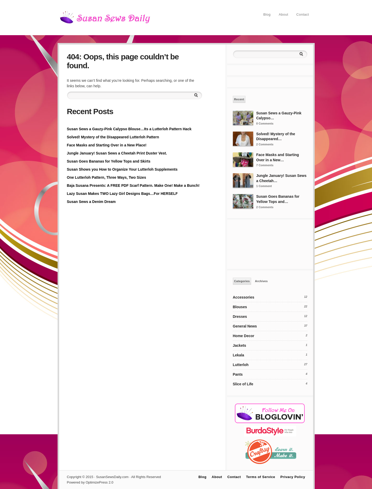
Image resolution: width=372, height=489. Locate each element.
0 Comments (265, 123)
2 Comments (265, 144)
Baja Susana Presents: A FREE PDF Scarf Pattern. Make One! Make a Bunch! (133, 185)
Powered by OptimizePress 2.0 (90, 482)
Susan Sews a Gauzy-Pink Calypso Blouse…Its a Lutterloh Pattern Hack (129, 129)
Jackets (239, 345)
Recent (239, 99)
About (283, 14)
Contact (302, 14)
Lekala (238, 355)
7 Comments (265, 165)
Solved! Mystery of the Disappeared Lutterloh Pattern (113, 137)
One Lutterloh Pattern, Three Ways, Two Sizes (106, 177)
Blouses (240, 307)
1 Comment (264, 186)
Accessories (244, 297)
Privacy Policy (292, 477)
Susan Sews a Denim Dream (91, 202)
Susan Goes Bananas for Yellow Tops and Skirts (109, 161)
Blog (267, 14)
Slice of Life (243, 384)
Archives (261, 281)
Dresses (240, 316)
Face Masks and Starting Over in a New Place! (107, 145)
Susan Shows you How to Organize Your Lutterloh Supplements (122, 169)
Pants (238, 374)
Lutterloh (241, 365)
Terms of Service (260, 477)
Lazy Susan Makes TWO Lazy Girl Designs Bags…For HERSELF (122, 193)
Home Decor (243, 336)
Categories (242, 281)
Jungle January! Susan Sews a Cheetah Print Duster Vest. (117, 153)
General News (245, 326)
